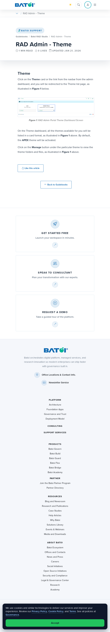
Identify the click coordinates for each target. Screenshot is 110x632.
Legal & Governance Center (55, 580)
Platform (55, 399)
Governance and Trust (55, 414)
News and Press (55, 557)
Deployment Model (55, 418)
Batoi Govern (55, 449)
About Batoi (55, 542)
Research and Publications (55, 506)
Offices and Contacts (55, 552)
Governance (12, 615)
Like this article (31, 168)
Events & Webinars (55, 529)
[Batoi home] (55, 350)
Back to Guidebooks (56, 184)
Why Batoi (55, 520)
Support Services (55, 432)
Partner (55, 478)
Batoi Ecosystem (55, 547)
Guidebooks (22, 36)
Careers (55, 561)
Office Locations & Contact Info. (59, 375)
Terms (72, 611)
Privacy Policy (39, 611)
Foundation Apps (55, 409)
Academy (55, 589)
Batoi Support (30, 30)
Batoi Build (55, 453)
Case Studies (55, 510)
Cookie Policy (55, 611)
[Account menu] (87, 4)
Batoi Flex (55, 463)
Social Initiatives (55, 566)
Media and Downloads (55, 534)
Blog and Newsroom (55, 501)
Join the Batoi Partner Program (55, 483)
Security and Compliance (55, 575)
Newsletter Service (59, 382)
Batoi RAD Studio (39, 36)
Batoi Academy (55, 472)
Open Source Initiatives (55, 571)
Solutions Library (55, 524)
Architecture (55, 404)
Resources (55, 496)
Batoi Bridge (55, 467)
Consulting (55, 426)
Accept (55, 623)
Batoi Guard (55, 458)
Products (55, 444)
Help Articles (55, 515)
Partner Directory (55, 488)
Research (55, 585)
